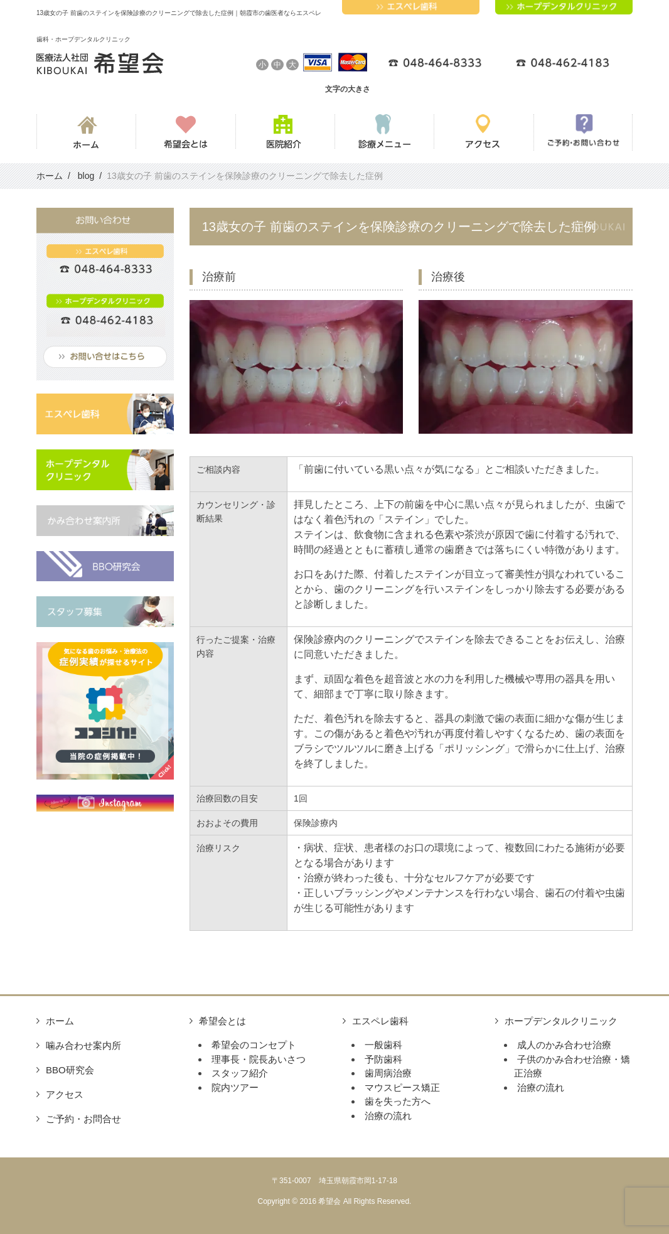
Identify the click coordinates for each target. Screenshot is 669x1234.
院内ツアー (235, 1087)
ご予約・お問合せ (83, 1118)
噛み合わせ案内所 (83, 1045)
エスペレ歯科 (380, 1021)
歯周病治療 (388, 1073)
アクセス (64, 1094)
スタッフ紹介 (239, 1073)
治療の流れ (388, 1115)
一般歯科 (383, 1044)
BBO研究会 (70, 1070)
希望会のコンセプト (253, 1044)
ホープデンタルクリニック (561, 1021)
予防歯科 (383, 1059)
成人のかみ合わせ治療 (564, 1044)
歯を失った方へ (398, 1101)
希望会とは (222, 1021)
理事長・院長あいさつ (258, 1059)
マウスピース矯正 (402, 1087)
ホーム (60, 1021)
